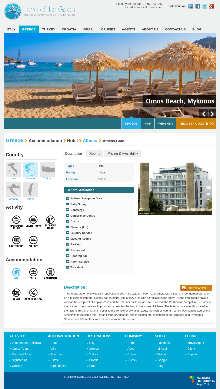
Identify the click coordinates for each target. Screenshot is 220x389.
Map (148, 123)
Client (191, 348)
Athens (90, 140)
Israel (88, 29)
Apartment (57, 354)
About (131, 348)
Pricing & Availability (123, 153)
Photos (131, 123)
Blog (196, 29)
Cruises (108, 29)
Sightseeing (19, 360)
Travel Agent (195, 343)
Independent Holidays (26, 343)
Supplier (192, 354)
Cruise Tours (20, 348)
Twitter (161, 354)
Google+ (163, 360)
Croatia (69, 29)
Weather (165, 123)
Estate (54, 360)
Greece (29, 29)
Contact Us (175, 29)
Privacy (132, 360)
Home (131, 343)
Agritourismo (58, 366)
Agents (128, 29)
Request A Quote (197, 123)
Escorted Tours (22, 354)
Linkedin (163, 348)
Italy (11, 29)
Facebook (163, 343)
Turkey (48, 29)
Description (73, 153)
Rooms (94, 153)
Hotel (53, 343)
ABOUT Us (150, 29)
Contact (132, 354)
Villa (53, 348)
